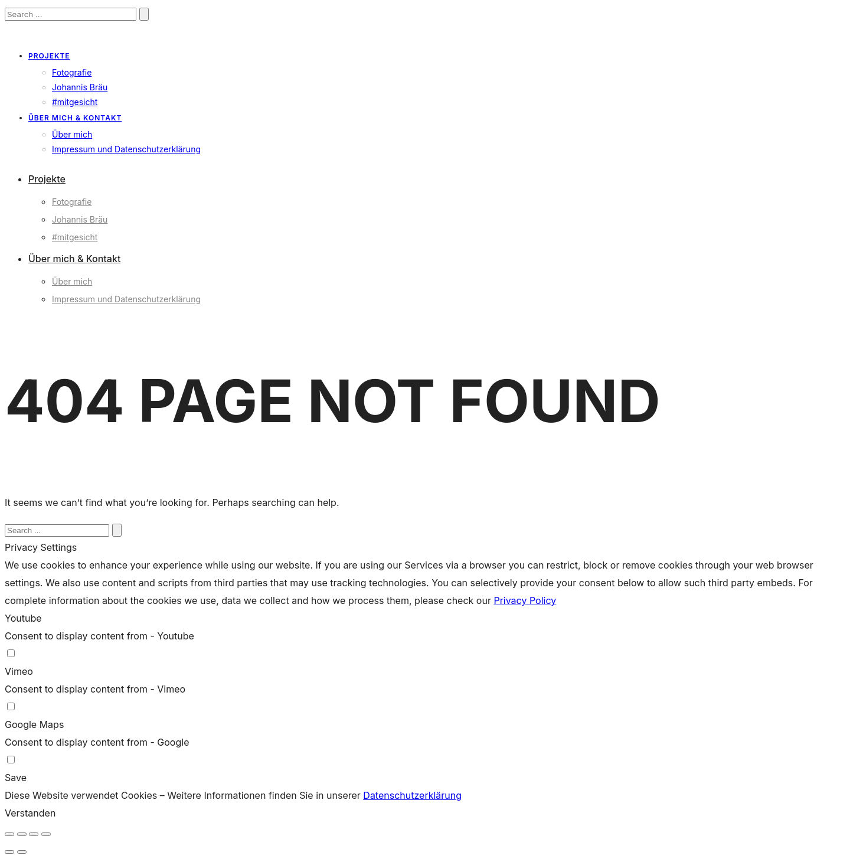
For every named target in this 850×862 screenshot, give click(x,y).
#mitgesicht (74, 102)
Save (16, 777)
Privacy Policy (524, 600)
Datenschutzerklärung (412, 795)
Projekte (49, 55)
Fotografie (71, 72)
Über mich (72, 134)
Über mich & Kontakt (75, 117)
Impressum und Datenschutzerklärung (126, 149)
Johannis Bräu (79, 87)
